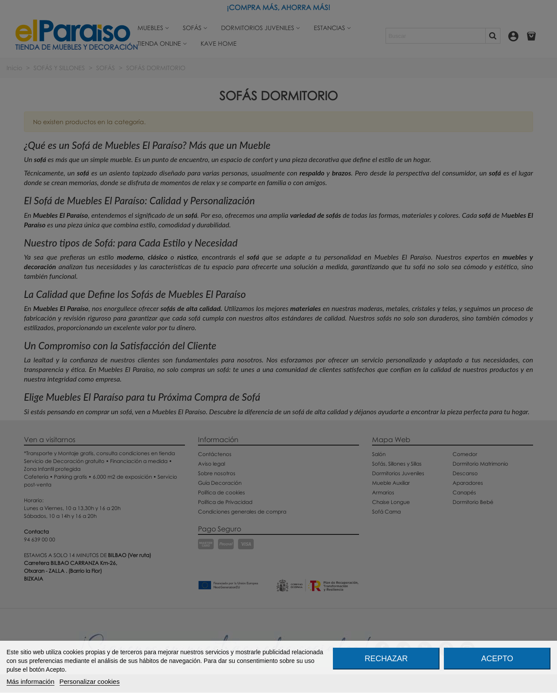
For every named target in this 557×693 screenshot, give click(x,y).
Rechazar (386, 658)
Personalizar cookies (90, 681)
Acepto (497, 658)
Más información (30, 681)
